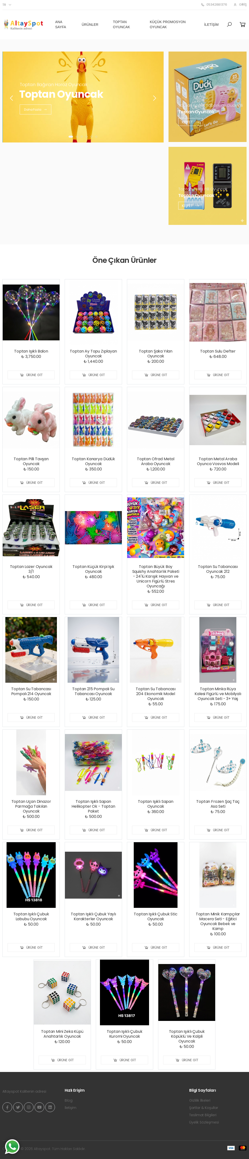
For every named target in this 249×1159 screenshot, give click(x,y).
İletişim (211, 25)
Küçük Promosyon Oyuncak (168, 24)
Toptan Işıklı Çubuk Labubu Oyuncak (31, 916)
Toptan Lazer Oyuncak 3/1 (31, 569)
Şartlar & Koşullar (203, 1107)
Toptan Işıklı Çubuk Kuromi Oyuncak (124, 1034)
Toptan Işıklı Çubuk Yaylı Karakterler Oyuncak (93, 916)
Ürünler (90, 25)
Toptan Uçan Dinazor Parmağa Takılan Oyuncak (31, 806)
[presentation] (12, 98)
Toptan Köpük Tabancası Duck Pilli (210, 105)
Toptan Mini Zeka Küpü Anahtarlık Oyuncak (62, 1034)
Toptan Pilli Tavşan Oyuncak (31, 461)
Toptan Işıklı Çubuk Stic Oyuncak (155, 916)
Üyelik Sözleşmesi (204, 1122)
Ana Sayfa (60, 24)
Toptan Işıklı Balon (31, 351)
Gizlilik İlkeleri (199, 1100)
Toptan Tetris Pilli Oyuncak (202, 189)
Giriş (240, 4)
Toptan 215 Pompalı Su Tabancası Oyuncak (93, 691)
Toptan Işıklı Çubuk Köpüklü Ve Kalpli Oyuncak (187, 1036)
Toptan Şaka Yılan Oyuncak (155, 353)
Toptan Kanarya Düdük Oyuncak (93, 461)
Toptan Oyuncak (121, 24)
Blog (68, 1100)
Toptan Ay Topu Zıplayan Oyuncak (93, 353)
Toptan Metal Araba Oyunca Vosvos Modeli (218, 461)
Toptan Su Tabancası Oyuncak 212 (218, 569)
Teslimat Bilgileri (202, 1115)
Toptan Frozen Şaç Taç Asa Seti (218, 804)
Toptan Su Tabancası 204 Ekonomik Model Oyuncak (156, 693)
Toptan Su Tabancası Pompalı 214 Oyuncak (31, 691)
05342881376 (214, 4)
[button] (229, 24)
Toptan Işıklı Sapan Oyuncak (155, 804)
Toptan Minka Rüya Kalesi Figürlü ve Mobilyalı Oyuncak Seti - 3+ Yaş (218, 693)
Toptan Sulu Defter (218, 351)
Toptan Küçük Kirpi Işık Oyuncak (93, 569)
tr (4, 4)
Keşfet (190, 122)
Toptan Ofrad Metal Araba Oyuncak (155, 461)
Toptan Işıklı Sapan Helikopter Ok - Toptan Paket (93, 806)
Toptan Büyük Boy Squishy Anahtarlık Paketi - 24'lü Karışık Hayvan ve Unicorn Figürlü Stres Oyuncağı (155, 576)
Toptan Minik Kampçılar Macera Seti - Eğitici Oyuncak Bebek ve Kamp (218, 921)
